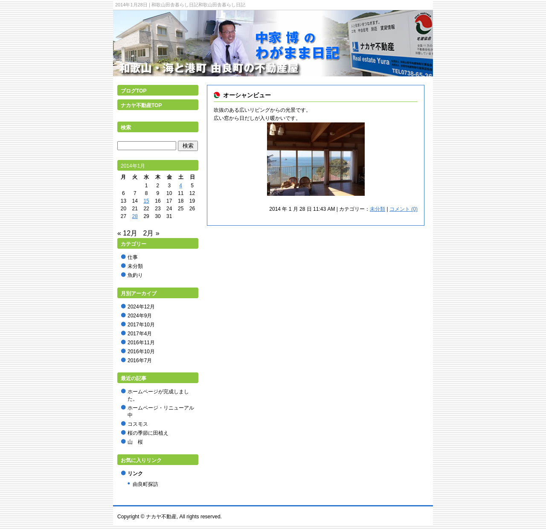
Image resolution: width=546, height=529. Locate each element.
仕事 (133, 257)
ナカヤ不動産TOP (141, 105)
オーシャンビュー (247, 95)
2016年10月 (141, 352)
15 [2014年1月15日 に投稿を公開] (146, 201)
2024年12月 (141, 307)
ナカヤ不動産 (161, 517)
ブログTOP (133, 91)
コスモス (138, 424)
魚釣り (135, 275)
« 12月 (127, 233)
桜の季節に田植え (148, 433)
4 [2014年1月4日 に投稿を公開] (180, 186)
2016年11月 (141, 343)
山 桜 (135, 442)
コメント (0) (403, 209)
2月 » (151, 233)
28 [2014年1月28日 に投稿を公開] (135, 216)
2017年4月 (140, 334)
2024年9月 (140, 316)
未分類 (377, 209)
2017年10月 (141, 325)
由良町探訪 (145, 484)
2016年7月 (140, 360)
